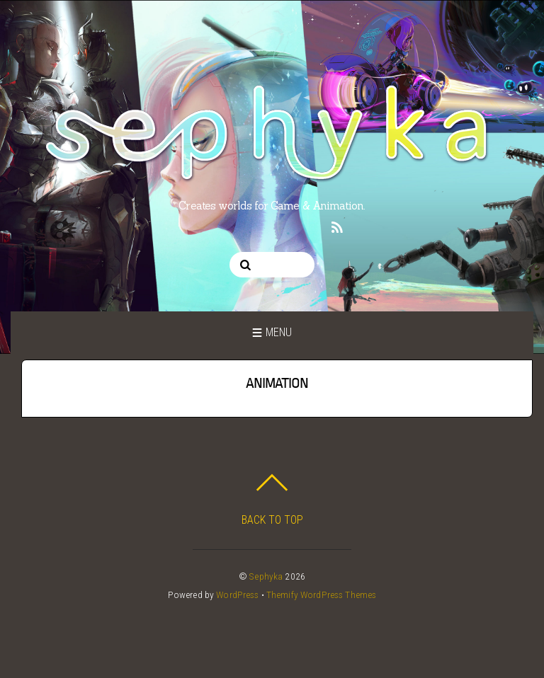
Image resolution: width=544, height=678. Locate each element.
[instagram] (231, 225)
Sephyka (266, 576)
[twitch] (310, 225)
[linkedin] (284, 225)
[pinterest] (257, 225)
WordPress (237, 594)
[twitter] (205, 225)
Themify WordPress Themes (321, 594)
